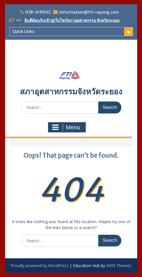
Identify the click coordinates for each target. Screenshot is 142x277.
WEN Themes (118, 265)
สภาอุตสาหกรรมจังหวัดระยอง (71, 91)
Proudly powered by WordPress (39, 265)
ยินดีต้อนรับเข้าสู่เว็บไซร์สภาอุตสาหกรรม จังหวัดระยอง (72, 20)
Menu (66, 127)
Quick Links (23, 31)
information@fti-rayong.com (89, 12)
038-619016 (37, 12)
